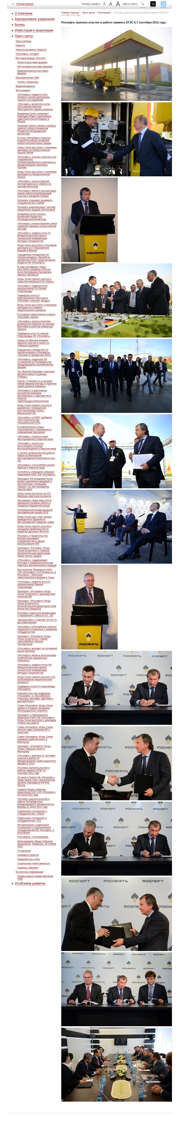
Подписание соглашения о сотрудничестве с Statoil (32, 812)
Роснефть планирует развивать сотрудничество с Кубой (34, 201)
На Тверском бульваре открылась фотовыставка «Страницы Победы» (36, 374)
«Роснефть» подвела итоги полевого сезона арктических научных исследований (33, 97)
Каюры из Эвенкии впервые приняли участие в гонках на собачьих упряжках (33, 343)
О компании (24, 850)
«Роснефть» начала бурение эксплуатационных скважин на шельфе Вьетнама (34, 184)
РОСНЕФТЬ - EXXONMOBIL (33, 837)
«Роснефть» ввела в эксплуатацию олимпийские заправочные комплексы (36, 658)
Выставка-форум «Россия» (31, 58)
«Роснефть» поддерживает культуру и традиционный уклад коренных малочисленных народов (36, 563)
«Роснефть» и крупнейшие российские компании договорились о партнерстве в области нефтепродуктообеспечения (34, 395)
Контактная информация (29, 872)
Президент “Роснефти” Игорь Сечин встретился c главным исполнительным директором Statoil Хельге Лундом (33, 552)
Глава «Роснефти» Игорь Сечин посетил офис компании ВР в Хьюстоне (35, 730)
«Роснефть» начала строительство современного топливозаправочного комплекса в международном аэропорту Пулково (36, 162)
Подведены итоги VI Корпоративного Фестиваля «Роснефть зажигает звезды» (33, 298)
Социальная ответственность (33, 863)
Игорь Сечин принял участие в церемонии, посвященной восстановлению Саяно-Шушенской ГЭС (34, 409)
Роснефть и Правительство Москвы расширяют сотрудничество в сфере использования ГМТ (32, 539)
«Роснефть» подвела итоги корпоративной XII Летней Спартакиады (32, 288)
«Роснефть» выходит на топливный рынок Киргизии (37, 649)
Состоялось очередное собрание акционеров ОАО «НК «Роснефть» (36, 473)
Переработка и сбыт (28, 859)
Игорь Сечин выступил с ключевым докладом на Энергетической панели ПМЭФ (36, 150)
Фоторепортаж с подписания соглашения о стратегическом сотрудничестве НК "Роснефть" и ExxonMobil (35, 828)
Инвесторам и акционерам (34, 30)
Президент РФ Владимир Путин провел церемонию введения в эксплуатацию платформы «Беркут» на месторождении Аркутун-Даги (35, 484)
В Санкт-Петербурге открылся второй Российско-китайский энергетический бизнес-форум (34, 140)
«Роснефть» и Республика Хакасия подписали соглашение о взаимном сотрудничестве (37, 629)
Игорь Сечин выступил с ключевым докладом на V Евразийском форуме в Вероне (36, 248)
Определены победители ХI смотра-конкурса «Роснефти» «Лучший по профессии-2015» (34, 352)
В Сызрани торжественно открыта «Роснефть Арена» (36, 315)
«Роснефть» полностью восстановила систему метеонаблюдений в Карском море (36, 446)
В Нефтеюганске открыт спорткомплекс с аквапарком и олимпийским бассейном (34, 429)
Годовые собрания (27, 867)
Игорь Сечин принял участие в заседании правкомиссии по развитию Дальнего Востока (34, 529)
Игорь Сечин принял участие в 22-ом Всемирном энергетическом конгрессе (36, 679)
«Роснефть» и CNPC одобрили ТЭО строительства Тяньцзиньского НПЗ (34, 420)
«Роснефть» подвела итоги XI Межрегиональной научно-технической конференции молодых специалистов (33, 237)
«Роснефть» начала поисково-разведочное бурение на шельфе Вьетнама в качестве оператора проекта (36, 325)
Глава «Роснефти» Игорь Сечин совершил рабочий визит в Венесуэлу (35, 739)
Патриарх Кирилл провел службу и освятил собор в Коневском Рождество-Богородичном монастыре (36, 129)
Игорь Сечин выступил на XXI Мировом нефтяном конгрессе (34, 494)
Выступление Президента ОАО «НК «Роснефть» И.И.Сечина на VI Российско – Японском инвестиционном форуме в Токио (36, 573)
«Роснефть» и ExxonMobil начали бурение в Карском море (36, 466)
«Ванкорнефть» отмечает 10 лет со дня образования (37, 621)
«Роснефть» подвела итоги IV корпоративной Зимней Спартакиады (33, 584)
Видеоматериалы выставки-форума (33, 72)
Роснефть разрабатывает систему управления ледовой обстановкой (36, 208)
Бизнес (20, 24)
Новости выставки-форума (32, 62)
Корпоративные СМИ (27, 77)
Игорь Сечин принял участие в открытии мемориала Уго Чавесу (35, 280)
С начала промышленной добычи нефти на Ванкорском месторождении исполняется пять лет (36, 456)
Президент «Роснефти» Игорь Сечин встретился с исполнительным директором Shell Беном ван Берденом (36, 604)
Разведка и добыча (28, 855)
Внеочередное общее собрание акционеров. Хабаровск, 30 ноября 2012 (36, 844)
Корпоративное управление (35, 19)
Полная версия (24, 3)
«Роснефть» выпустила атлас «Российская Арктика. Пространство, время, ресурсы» (35, 107)
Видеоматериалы (25, 86)
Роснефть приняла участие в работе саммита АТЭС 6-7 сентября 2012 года (33, 770)
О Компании (23, 13)
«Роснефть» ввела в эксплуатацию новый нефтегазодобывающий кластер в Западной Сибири (36, 193)
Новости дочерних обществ (31, 49)
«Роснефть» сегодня (27, 53)
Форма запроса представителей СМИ (35, 877)
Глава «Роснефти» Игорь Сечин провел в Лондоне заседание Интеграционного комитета (35, 708)
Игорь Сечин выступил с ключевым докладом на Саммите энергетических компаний (36, 307)
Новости (20, 45)
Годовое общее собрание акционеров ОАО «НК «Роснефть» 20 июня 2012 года (36, 792)
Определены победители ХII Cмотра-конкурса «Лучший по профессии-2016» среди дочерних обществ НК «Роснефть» (36, 258)
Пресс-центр (24, 36)
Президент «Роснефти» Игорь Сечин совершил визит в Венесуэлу (34, 749)
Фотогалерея (23, 90)
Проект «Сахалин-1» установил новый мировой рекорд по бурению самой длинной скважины (36, 384)
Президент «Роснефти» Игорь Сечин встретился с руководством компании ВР (36, 594)
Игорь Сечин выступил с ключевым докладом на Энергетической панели (36, 174)
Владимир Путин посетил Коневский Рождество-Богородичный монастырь (31, 217)
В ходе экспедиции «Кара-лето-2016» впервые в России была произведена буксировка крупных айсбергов (34, 270)
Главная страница (70, 12)
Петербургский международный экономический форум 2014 (34, 511)
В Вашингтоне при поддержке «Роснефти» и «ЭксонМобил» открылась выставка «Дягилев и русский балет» (35, 697)
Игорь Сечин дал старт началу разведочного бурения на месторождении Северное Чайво (35, 519)
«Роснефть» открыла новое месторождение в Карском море (35, 437)
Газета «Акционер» (28, 81)
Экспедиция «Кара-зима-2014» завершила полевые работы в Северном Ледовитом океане (34, 503)
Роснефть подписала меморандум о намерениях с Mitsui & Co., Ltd (36, 614)
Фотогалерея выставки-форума (34, 66)
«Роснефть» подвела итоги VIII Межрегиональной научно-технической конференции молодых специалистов (34, 668)
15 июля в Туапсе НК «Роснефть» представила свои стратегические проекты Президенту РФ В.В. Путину (36, 781)
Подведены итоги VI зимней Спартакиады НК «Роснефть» (33, 334)
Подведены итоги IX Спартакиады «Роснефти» (36, 687)
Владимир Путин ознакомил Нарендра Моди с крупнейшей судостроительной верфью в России (34, 117)
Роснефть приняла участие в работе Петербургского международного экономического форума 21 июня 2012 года (35, 803)
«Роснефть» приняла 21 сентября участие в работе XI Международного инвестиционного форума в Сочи (36, 759)
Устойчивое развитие (30, 883)
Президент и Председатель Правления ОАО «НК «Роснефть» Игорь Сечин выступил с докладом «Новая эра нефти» (36, 719)
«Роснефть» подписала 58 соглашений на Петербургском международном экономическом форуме (35, 363)
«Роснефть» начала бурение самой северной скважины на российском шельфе (37, 226)
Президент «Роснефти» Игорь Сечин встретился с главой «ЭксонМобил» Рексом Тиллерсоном (34, 640)
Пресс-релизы (23, 41)
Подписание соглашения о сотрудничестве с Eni (32, 819)
